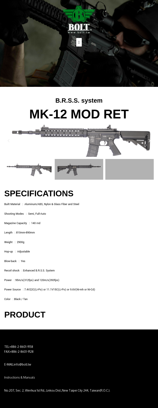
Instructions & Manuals (19, 377)
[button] (8, 141)
